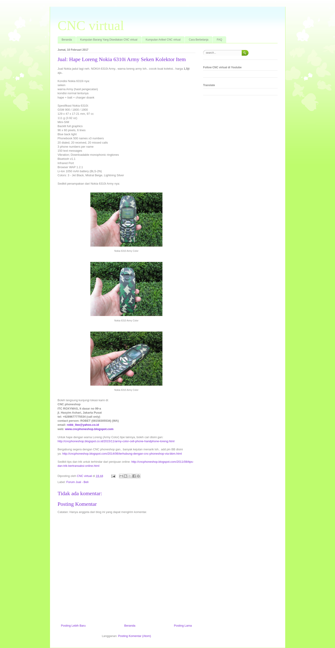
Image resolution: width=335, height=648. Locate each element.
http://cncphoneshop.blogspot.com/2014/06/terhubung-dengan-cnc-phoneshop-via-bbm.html (122, 453)
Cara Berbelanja (198, 39)
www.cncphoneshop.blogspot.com (89, 429)
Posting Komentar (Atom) (134, 636)
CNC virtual (91, 25)
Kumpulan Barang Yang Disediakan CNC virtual (108, 39)
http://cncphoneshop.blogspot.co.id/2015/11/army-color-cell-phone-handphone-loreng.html (116, 441)
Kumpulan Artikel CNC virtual (163, 39)
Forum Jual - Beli (77, 482)
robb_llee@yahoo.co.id (83, 424)
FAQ (219, 39)
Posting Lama (183, 625)
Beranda (67, 39)
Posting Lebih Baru (73, 625)
